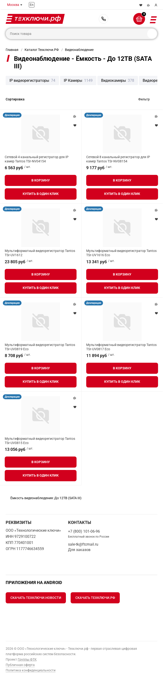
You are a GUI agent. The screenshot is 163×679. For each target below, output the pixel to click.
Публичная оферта (20, 665)
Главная (12, 50)
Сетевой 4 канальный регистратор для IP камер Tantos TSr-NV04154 (37, 159)
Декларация (12, 115)
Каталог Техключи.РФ (42, 50)
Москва (13, 5)
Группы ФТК (27, 659)
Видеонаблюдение (79, 50)
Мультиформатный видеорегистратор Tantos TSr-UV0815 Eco (40, 441)
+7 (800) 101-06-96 (103, 19)
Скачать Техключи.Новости (35, 598)
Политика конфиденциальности (31, 670)
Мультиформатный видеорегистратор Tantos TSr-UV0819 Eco (40, 347)
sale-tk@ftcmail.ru (83, 544)
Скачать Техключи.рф (95, 598)
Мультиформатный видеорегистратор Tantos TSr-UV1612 (40, 253)
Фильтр (144, 99)
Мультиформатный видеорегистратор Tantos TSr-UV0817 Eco (121, 347)
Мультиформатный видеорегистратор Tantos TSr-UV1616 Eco (121, 253)
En (32, 5)
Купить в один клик (41, 194)
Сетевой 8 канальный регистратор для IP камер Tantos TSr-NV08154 (118, 159)
